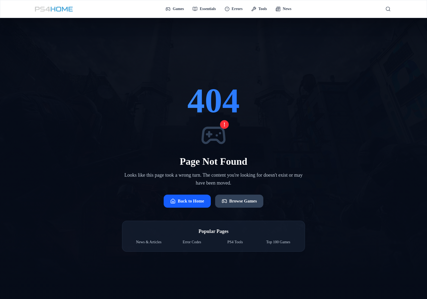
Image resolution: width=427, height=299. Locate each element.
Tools (259, 9)
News (283, 9)
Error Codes (192, 242)
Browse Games (239, 201)
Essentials (204, 9)
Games (175, 9)
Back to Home (187, 201)
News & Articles (148, 242)
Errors (234, 9)
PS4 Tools (235, 242)
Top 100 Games (278, 242)
